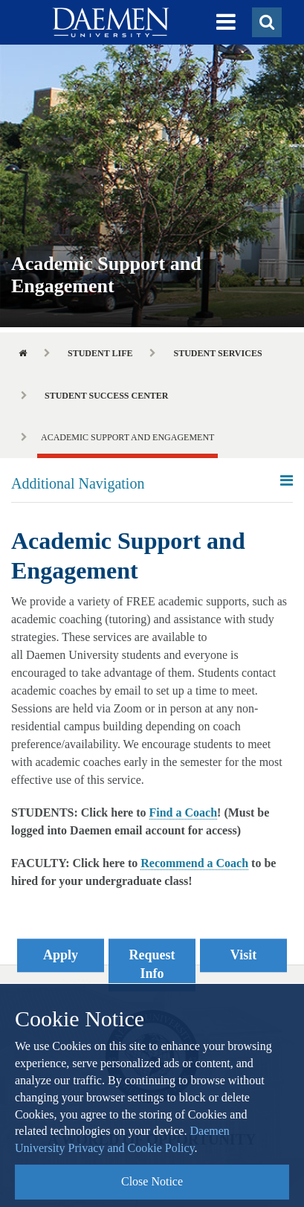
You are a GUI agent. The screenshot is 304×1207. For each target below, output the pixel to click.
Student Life (100, 353)
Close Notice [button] (152, 1181)
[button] (226, 22)
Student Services (217, 353)
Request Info (152, 964)
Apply (60, 954)
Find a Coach (183, 812)
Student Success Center (107, 395)
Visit (243, 954)
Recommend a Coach (194, 863)
